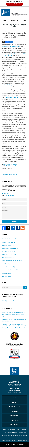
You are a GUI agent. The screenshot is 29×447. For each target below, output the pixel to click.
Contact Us (14, 20)
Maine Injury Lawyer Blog (8, 301)
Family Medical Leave (9, 254)
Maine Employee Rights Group (20, 440)
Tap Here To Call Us (14, 4)
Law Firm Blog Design (14, 444)
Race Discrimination (8, 251)
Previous (5, 174)
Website (14, 402)
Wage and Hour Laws (9, 242)
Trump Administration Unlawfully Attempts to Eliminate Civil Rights (14, 320)
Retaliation (6, 263)
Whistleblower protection (10, 248)
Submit (14, 221)
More (24, 20)
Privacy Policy (14, 406)
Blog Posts (14, 424)
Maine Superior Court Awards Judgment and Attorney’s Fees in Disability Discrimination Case (14, 314)
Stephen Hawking (7, 85)
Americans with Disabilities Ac (10, 46)
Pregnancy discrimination (10, 270)
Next (15, 174)
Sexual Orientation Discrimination (12, 260)
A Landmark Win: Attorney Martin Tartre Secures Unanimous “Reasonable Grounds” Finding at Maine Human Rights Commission (14, 326)
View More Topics (6, 276)
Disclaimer (14, 411)
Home (4, 20)
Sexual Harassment (8, 267)
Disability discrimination (11, 165)
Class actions (6, 273)
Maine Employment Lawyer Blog (14, 12)
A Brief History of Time (11, 97)
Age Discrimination (8, 257)
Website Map (14, 415)
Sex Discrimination (8, 245)
